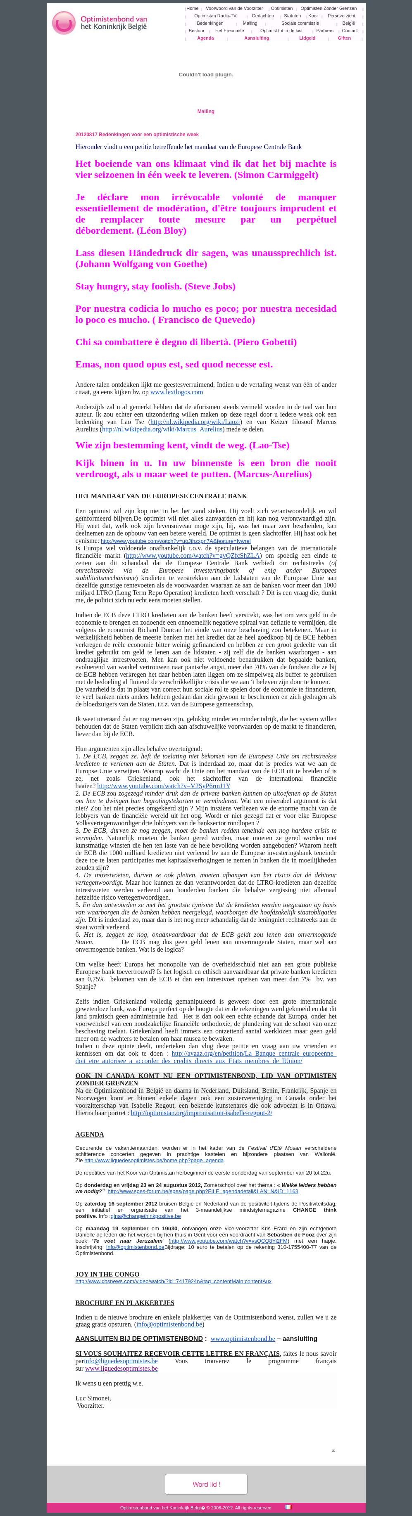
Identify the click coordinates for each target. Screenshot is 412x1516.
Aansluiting (256, 38)
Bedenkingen (210, 23)
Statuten (292, 15)
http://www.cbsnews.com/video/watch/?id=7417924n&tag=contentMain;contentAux (174, 1281)
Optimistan (282, 8)
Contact (350, 30)
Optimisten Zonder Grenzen (329, 8)
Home (192, 8)
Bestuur (197, 30)
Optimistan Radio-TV (215, 15)
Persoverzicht (341, 15)
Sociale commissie (300, 23)
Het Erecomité (229, 30)
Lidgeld (307, 38)
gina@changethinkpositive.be (146, 1216)
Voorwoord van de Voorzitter (234, 8)
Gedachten (263, 15)
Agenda (205, 38)
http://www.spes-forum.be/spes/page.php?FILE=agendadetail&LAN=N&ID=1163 (203, 1191)
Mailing (250, 23)
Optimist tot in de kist (281, 30)
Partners (324, 30)
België (349, 23)
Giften (344, 38)
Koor (313, 15)
